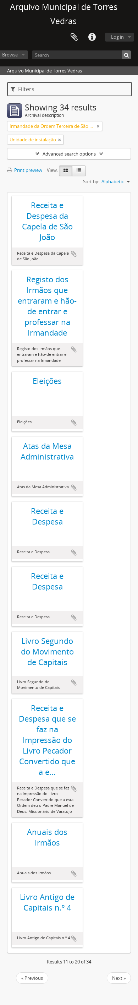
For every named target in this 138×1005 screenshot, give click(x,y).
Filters (22, 89)
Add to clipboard (73, 253)
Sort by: (91, 181)
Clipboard (74, 37)
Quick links (92, 37)
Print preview (24, 170)
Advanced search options (69, 154)
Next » (119, 978)
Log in (117, 37)
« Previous (32, 978)
